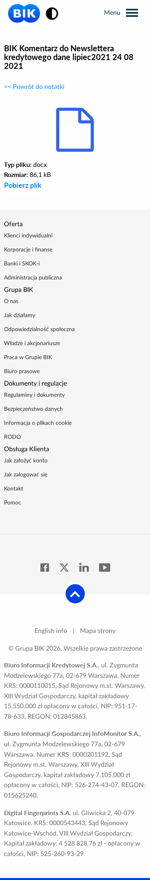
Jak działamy (19, 315)
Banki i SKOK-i (22, 264)
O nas (11, 301)
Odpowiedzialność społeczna (39, 329)
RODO (12, 437)
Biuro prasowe (22, 371)
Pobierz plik (23, 185)
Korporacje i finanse (28, 250)
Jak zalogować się (25, 475)
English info (50, 631)
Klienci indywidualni (28, 236)
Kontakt (13, 489)
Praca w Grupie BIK (28, 357)
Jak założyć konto (26, 461)
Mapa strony (98, 631)
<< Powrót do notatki (34, 87)
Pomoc (12, 503)
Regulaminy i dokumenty (34, 395)
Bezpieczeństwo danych (33, 409)
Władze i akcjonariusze (32, 343)
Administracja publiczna (33, 278)
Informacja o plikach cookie (38, 423)
